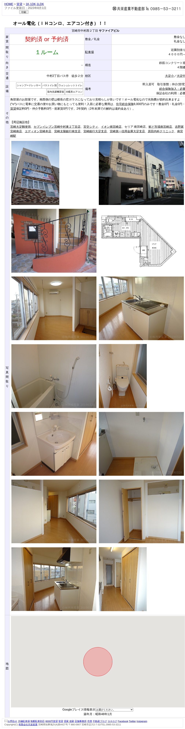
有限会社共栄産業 (28, 724)
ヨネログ (112, 721)
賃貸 (19, 4)
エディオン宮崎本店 (38, 131)
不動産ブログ (100, 721)
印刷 (23, 12)
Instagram (142, 721)
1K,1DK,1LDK (35, 4)
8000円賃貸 (51, 721)
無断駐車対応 (37, 721)
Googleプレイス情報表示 (78, 709)
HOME (8, 4)
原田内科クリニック (161, 131)
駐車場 (89, 52)
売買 (89, 721)
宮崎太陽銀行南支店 (67, 131)
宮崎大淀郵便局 (20, 126)
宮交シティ (90, 126)
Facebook (123, 721)
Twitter (132, 721)
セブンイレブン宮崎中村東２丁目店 (57, 126)
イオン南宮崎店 (111, 126)
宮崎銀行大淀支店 (95, 131)
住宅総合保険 (125, 104)
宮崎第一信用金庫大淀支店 (127, 131)
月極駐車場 (24, 721)
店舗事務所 (81, 721)
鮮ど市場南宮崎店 (160, 126)
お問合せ (10, 721)
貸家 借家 (69, 721)
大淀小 (169, 75)
